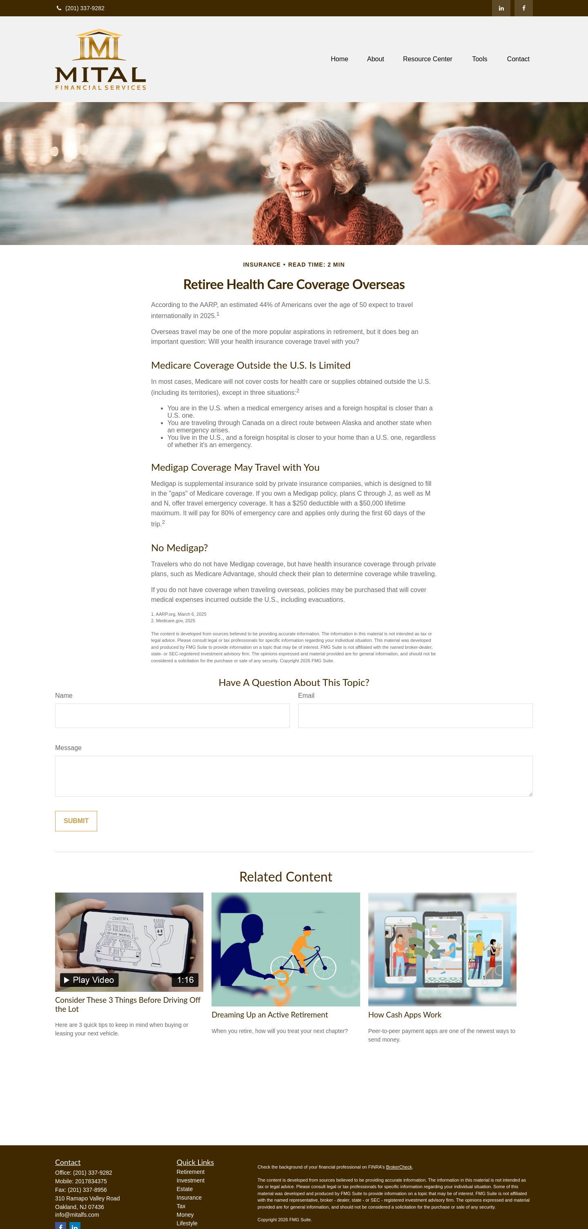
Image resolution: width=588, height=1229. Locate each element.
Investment (191, 1180)
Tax (181, 1206)
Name (64, 695)
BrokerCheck (399, 1166)
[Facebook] (523, 8)
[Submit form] (76, 821)
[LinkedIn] (501, 8)
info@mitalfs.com (77, 1214)
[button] (339, 59)
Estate (185, 1189)
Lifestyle (187, 1223)
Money (185, 1214)
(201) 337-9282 (80, 8)
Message (68, 747)
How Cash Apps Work (404, 1014)
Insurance (189, 1197)
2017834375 (91, 1181)
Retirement (191, 1172)
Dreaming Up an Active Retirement (270, 1014)
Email (306, 695)
